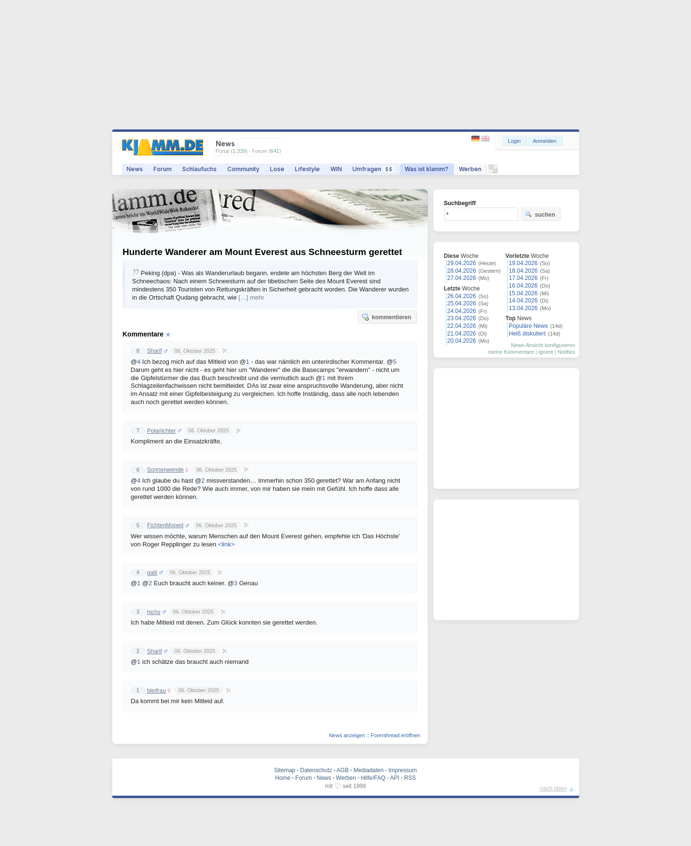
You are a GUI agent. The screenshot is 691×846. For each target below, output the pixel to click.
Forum (162, 169)
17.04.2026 (523, 278)
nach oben (553, 788)
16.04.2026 (523, 285)
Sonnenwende (165, 470)
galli (152, 573)
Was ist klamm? (426, 169)
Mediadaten (368, 770)
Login (514, 141)
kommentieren (386, 317)
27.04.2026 (461, 278)
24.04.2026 (461, 311)
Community (243, 169)
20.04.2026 (461, 340)
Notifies (566, 352)
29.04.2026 (461, 263)
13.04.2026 (523, 308)
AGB (343, 770)
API (394, 778)
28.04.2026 (461, 270)
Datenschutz (316, 770)
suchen (540, 214)
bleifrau (156, 691)
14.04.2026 (523, 300)
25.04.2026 (461, 303)
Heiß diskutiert (527, 333)
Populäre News (528, 326)
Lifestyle (307, 169)
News (135, 169)
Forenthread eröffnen (395, 735)
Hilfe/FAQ (373, 778)
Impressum (402, 770)
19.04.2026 (523, 263)
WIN (336, 169)
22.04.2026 (461, 326)
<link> (226, 544)
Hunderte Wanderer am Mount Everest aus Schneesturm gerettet (262, 252)
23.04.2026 (461, 318)
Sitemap (284, 770)
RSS (410, 778)
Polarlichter (161, 431)
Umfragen (373, 169)
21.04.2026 (461, 333)
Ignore (546, 352)
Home (283, 778)
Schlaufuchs (199, 169)
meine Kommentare (511, 352)
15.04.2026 (523, 293)
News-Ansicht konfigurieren (543, 345)
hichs (154, 612)
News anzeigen (347, 735)
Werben (470, 169)
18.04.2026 (523, 270)
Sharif (154, 351)
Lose (277, 169)
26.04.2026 (461, 296)
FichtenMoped (165, 525)
